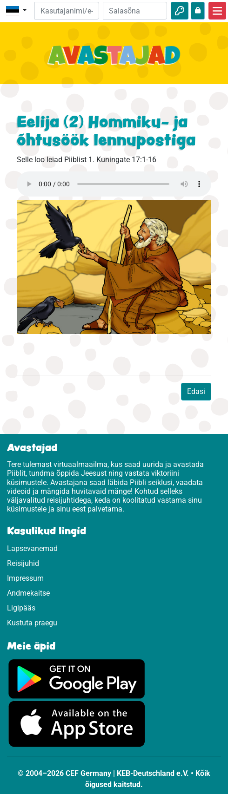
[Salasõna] (135, 11)
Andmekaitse (28, 593)
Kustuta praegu (32, 622)
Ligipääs (21, 608)
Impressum (25, 578)
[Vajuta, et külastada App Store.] (77, 723)
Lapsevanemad (32, 548)
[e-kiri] (66, 11)
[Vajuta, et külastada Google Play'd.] (77, 678)
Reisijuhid (23, 563)
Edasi (196, 391)
